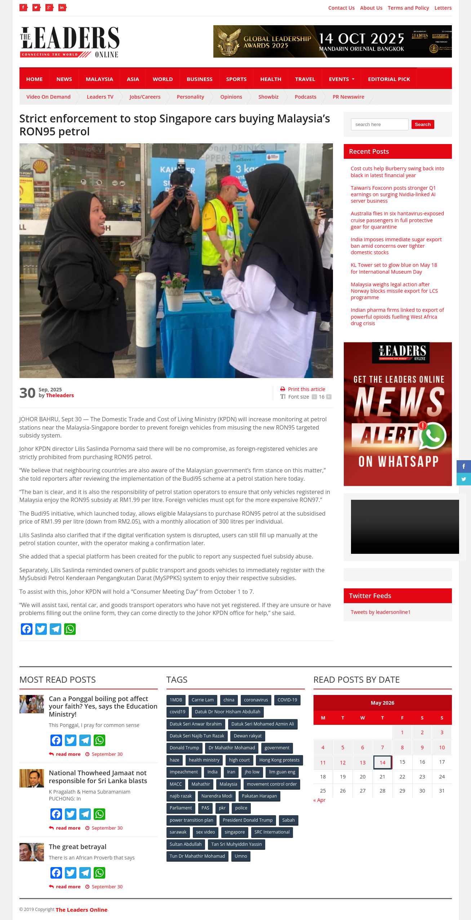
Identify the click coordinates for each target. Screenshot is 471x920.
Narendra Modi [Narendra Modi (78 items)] (276, 795)
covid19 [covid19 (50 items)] (178, 712)
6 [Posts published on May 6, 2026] (362, 745)
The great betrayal (77, 846)
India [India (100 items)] (263, 771)
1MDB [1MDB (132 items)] (176, 700)
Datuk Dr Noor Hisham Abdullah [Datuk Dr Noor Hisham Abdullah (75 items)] (227, 712)
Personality (190, 96)
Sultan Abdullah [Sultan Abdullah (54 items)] (186, 842)
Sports (236, 78)
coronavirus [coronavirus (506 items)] (257, 700)
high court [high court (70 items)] (240, 759)
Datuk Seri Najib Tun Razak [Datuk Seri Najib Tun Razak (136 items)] (197, 735)
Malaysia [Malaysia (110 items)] (289, 783)
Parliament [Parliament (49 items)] (226, 807)
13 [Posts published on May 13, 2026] (362, 760)
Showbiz (268, 96)
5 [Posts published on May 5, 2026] (342, 745)
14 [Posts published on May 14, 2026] (382, 760)
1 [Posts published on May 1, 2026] (402, 731)
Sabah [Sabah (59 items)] (289, 819)
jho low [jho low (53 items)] (177, 783)
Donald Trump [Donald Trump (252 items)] (184, 747)
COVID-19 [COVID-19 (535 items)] (288, 700)
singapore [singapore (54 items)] (235, 830)
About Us (371, 7)
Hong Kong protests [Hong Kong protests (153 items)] (190, 771)
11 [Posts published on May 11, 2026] (323, 760)
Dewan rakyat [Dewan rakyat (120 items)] (248, 735)
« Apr (320, 797)
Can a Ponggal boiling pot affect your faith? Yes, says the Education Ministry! (103, 706)
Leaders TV (100, 96)
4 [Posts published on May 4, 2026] (322, 745)
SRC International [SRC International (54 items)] (272, 830)
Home (34, 78)
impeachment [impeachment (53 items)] (234, 771)
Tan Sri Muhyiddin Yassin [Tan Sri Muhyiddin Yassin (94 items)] (237, 842)
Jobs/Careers (145, 96)
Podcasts (305, 96)
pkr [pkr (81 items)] (268, 807)
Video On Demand (49, 96)
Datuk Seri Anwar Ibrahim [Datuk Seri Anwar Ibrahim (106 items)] (196, 724)
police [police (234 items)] (287, 807)
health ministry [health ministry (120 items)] (205, 759)
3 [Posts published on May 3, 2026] (442, 731)
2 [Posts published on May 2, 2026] (422, 731)
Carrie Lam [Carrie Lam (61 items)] (203, 700)
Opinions (231, 96)
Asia (133, 78)
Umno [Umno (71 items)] (241, 854)
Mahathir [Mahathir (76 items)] (261, 783)
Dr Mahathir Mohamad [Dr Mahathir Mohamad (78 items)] (232, 747)
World (163, 78)
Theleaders (60, 395)
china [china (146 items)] (229, 700)
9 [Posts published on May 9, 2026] (422, 745)
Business (200, 78)
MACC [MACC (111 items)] (236, 783)
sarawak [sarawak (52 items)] (178, 830)
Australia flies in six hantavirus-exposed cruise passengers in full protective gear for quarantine (397, 220)
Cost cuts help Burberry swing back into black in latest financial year (397, 171)
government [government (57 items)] (277, 747)
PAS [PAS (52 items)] (250, 807)
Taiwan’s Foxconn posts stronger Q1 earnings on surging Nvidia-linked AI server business (393, 194)
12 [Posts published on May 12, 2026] (343, 760)
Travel (305, 78)
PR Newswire (348, 96)
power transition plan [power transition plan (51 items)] (191, 819)
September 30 (103, 754)
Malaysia (99, 78)
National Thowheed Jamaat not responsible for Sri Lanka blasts (98, 776)
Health (270, 78)
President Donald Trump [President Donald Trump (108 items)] (247, 819)
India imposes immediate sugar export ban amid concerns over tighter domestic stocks (396, 246)
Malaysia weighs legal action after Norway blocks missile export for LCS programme (394, 291)
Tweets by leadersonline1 (380, 612)
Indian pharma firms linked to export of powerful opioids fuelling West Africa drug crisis (397, 316)
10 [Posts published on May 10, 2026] (442, 745)
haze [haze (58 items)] (174, 759)
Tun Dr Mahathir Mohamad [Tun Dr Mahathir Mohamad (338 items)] (197, 854)
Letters (443, 7)
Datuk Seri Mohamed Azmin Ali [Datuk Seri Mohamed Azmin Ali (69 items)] (263, 724)
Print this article (302, 389)
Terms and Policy (408, 7)
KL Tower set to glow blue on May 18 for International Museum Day (394, 268)
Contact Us (341, 7)
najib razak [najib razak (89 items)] (241, 795)
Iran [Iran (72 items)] (281, 771)
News (64, 78)
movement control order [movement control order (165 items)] (195, 795)
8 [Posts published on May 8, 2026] (402, 745)
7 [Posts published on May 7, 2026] (382, 745)
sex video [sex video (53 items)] (205, 830)
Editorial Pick (389, 78)
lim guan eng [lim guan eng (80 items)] (207, 783)
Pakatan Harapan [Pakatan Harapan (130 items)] (187, 807)
